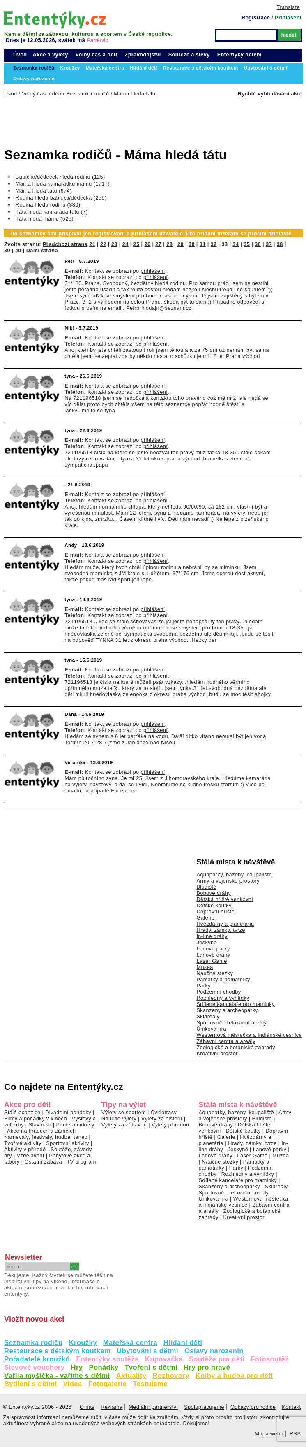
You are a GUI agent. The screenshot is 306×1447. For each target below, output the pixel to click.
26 (147, 244)
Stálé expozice (22, 1112)
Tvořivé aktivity (22, 1143)
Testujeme (150, 1384)
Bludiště (206, 887)
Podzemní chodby (218, 992)
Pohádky (103, 1367)
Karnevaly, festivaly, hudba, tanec (45, 1137)
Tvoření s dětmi (150, 1367)
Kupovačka (164, 1359)
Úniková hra (211, 1029)
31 (203, 244)
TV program (81, 1162)
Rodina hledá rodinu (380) (48, 205)
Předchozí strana (65, 244)
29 (180, 244)
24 (125, 244)
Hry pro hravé (207, 1367)
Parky (203, 985)
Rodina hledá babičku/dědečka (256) (61, 198)
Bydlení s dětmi (30, 1384)
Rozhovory (170, 1376)
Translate (288, 7)
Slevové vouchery (34, 1367)
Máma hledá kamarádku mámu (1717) (63, 184)
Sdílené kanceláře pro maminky (235, 1004)
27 (158, 244)
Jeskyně (206, 942)
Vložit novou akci (34, 1319)
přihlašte (280, 233)
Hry (77, 1367)
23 (114, 244)
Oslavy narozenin (214, 1351)
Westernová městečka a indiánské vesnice (249, 1035)
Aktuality (131, 1376)
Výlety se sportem (123, 1112)
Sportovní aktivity (67, 1143)
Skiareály (207, 1016)
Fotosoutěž (270, 1359)
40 (18, 250)
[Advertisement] (135, 119)
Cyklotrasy (164, 1112)
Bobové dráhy (213, 893)
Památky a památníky (223, 979)
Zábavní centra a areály (225, 1041)
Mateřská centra (130, 1343)
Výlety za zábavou (124, 1125)
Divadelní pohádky (68, 1112)
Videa (72, 1384)
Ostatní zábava (43, 1162)
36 (258, 244)
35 (247, 244)
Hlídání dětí (182, 1343)
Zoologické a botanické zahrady (235, 1047)
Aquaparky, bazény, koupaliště (234, 874)
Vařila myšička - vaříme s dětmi (57, 1376)
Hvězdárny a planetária (225, 924)
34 (235, 244)
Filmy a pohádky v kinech (35, 1118)
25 (136, 244)
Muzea (204, 967)
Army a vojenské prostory (228, 881)
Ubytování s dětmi (147, 1351)
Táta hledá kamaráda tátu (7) (52, 212)
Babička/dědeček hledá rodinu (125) (60, 177)
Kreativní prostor (216, 1053)
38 (280, 244)
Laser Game (211, 961)
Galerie (205, 918)
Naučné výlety (118, 1118)
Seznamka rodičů (33, 1343)
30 (192, 244)
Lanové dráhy (213, 955)
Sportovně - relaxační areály (231, 1023)
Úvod (20, 54)
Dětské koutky (213, 905)
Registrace (256, 17)
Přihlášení (288, 17)
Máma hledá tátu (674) (44, 191)
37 (269, 244)
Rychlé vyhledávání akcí (270, 94)
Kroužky (83, 1343)
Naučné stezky (214, 973)
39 (7, 250)
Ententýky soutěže (107, 1359)
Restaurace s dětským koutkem (57, 1351)
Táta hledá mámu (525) (45, 219)
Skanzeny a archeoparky (227, 1010)
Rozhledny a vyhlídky (222, 998)
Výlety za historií (161, 1118)
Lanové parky (213, 948)
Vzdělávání (30, 1155)
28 (169, 244)
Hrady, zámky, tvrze (220, 930)
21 (92, 244)
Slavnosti (39, 1125)
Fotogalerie (107, 1384)
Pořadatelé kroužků (37, 1359)
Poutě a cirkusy (75, 1125)
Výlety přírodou (170, 1125)
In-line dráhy (211, 936)
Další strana (42, 250)
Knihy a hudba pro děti (234, 1376)
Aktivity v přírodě (25, 1149)
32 (214, 244)
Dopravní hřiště (215, 911)
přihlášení (152, 271)
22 (103, 244)
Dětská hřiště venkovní (224, 899)
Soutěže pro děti (216, 1359)
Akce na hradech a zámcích (41, 1131)
